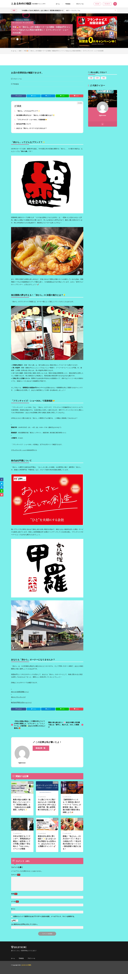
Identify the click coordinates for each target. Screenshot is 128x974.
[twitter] (1, 483)
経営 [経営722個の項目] (98, 78)
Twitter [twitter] (34, 95)
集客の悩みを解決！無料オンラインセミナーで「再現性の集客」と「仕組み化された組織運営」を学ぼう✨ (21, 805)
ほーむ (15, 51)
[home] (102, 124)
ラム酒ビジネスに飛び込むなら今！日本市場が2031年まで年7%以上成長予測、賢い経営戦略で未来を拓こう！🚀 (47, 805)
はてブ (49, 95)
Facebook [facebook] (19, 95)
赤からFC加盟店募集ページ (20, 692)
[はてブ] (1, 487)
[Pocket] (1, 494)
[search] (115, 10)
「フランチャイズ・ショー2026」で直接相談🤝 (30, 119)
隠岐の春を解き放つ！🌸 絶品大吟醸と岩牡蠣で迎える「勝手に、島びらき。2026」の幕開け (64, 725)
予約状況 (67, 4)
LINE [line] (63, 95)
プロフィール (80, 4)
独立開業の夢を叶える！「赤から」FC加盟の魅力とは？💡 (34, 115)
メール (15, 902)
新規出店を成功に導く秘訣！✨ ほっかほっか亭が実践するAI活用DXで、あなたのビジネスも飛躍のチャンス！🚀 (47, 841)
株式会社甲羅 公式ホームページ (21, 702)
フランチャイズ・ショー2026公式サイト (24, 450)
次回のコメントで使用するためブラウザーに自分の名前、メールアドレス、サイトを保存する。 (44, 916)
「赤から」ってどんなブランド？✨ (27, 111)
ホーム (58, 4)
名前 (14, 894)
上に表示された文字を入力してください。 (25, 924)
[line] (1, 491)
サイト (13, 909)
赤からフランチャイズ (18, 697)
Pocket (77, 95)
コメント (15, 875)
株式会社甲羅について (22, 124)
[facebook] (1, 479)
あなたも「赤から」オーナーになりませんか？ (30, 128)
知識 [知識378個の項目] (92, 78)
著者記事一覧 (40, 748)
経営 (14, 39)
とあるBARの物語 (28, 4)
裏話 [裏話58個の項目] (104, 78)
